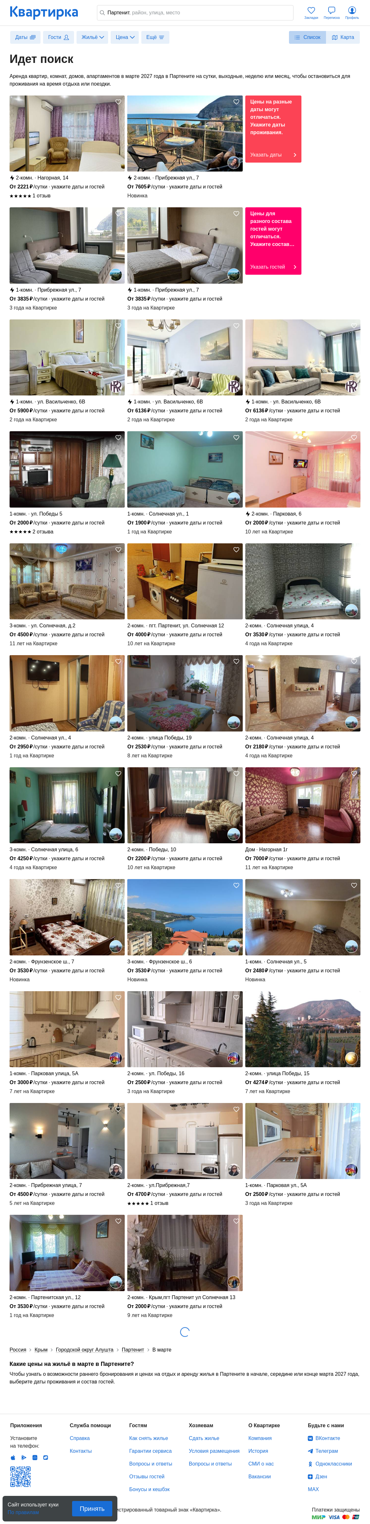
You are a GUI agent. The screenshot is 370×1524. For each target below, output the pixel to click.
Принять (92, 1508)
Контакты (81, 1451)
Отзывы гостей (146, 1476)
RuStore (45, 1457)
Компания (260, 1438)
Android (24, 1457)
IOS (13, 1457)
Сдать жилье (204, 1438)
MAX (313, 1489)
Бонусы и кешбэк (149, 1489)
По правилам (23, 1510)
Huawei (35, 1457)
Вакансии (259, 1476)
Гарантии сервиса (150, 1451)
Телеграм (326, 1451)
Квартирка (48, 13)
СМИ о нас (261, 1464)
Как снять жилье (148, 1438)
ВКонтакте (327, 1438)
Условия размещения (214, 1451)
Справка (80, 1438)
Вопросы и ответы (150, 1464)
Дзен (321, 1476)
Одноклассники (333, 1464)
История (258, 1451)
